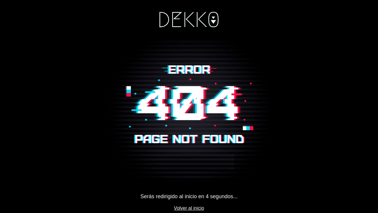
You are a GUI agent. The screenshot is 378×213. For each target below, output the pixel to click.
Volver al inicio (189, 208)
